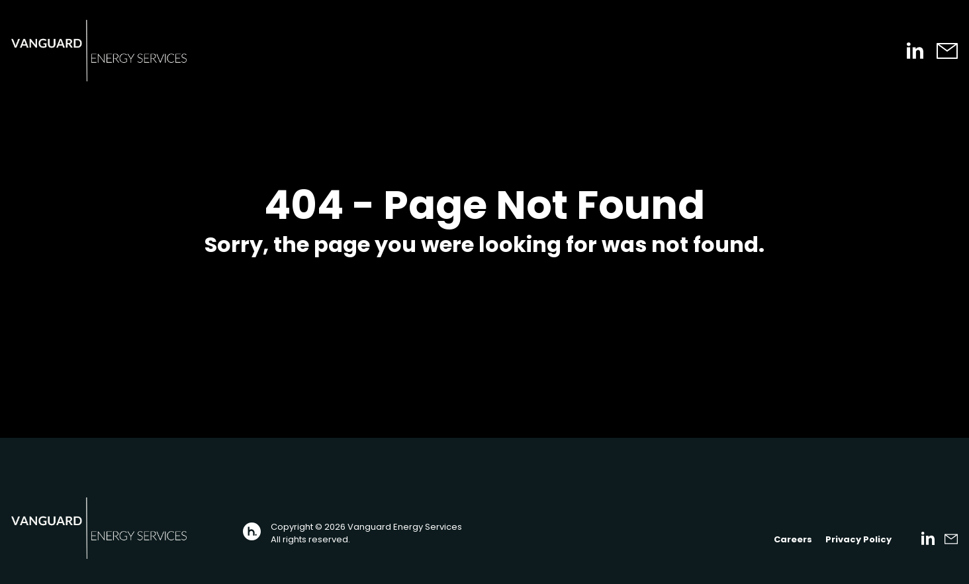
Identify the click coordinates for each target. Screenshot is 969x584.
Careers (793, 539)
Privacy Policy (858, 539)
